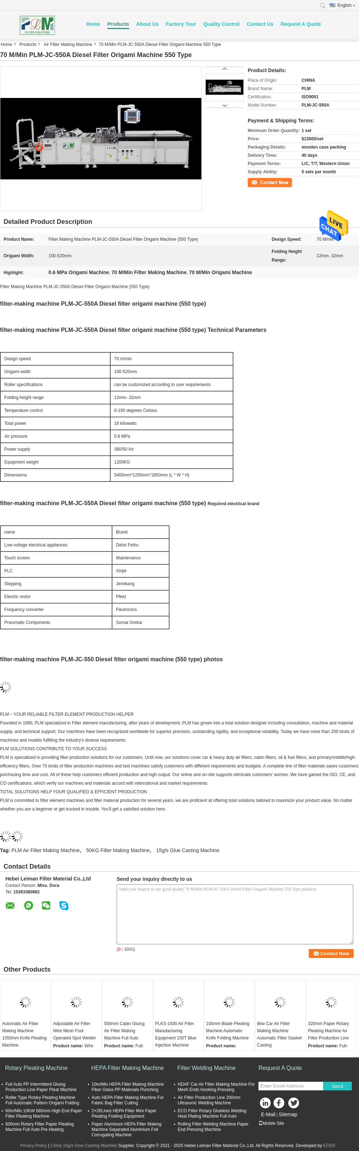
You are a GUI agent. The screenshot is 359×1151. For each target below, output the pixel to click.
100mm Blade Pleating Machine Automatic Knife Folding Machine (228, 1030)
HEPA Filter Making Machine (127, 1068)
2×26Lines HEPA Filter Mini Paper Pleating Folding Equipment (124, 1113)
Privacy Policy (33, 1145)
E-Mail (268, 1114)
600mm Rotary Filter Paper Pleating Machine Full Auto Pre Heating (39, 1127)
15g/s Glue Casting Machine (187, 850)
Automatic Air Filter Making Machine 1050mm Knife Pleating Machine (24, 1034)
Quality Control (221, 24)
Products (118, 24)
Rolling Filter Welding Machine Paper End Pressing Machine (213, 1127)
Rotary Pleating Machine (36, 1068)
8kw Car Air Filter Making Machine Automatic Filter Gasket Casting (279, 1034)
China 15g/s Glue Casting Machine (84, 1145)
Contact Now (260, 181)
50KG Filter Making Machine (118, 850)
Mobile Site (271, 1123)
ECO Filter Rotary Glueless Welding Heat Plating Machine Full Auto (212, 1113)
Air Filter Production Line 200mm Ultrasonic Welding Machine (209, 1100)
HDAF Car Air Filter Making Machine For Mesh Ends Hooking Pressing (216, 1087)
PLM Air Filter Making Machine (45, 850)
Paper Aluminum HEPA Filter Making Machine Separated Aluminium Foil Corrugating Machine (127, 1129)
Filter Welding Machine (206, 1068)
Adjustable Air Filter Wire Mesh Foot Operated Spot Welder (74, 1030)
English (346, 5)
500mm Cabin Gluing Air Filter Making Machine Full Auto (124, 1030)
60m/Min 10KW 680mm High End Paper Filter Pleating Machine (43, 1113)
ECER (329, 1145)
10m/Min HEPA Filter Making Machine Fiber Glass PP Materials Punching (128, 1087)
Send (337, 1086)
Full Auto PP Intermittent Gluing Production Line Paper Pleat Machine (40, 1087)
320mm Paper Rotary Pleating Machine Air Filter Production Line (328, 1030)
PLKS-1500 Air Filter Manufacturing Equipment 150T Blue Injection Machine (175, 1034)
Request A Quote (300, 24)
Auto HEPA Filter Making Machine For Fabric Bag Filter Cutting (128, 1100)
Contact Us (260, 24)
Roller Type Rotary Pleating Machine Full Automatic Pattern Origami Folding (42, 1100)
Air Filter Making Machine (67, 44)
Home (93, 24)
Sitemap (288, 1114)
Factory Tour (181, 24)
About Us (147, 24)
